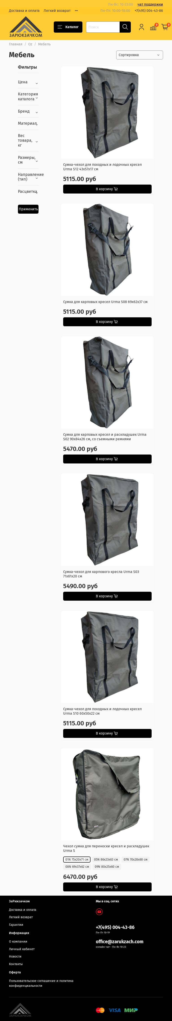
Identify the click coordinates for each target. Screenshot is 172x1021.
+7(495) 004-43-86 (149, 10)
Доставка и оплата (24, 10)
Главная (15, 44)
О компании (18, 941)
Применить (28, 209)
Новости (15, 956)
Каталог (68, 27)
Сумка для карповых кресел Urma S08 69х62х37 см (105, 302)
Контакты (16, 964)
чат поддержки (150, 4)
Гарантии (16, 925)
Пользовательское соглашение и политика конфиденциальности (41, 983)
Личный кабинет (21, 949)
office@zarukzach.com (120, 942)
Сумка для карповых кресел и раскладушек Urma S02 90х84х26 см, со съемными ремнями (104, 436)
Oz (30, 44)
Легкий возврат (57, 10)
